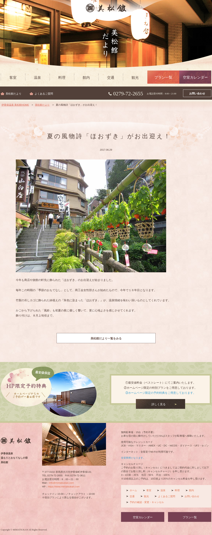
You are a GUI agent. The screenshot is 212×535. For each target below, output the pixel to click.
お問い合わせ (197, 93)
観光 (135, 78)
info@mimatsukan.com (61, 482)
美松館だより (13, 93)
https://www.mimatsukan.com (64, 486)
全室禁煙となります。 (133, 457)
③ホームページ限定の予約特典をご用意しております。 (160, 392)
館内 (86, 78)
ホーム (133, 490)
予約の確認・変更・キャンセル (147, 502)
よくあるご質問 (44, 93)
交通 (110, 78)
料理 (61, 78)
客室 (13, 78)
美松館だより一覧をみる (106, 338)
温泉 (37, 78)
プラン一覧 (163, 77)
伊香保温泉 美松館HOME (15, 104)
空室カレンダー (195, 77)
